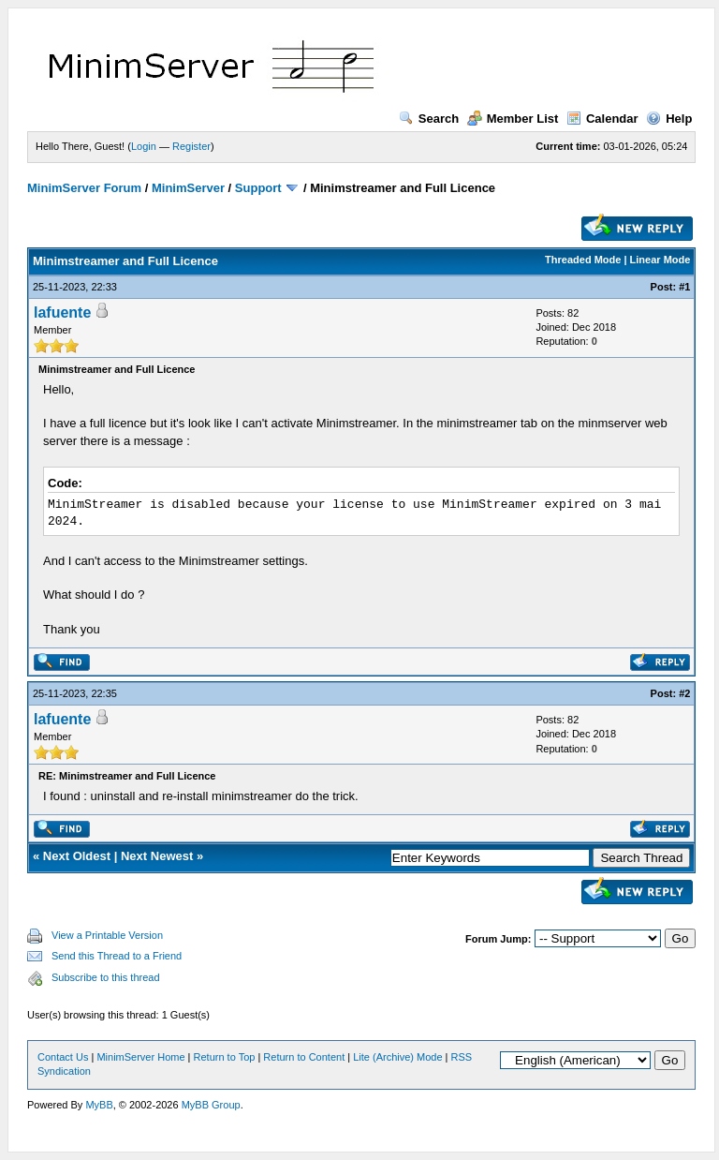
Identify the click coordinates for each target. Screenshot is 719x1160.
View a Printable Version (107, 935)
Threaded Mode (583, 259)
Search (429, 119)
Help (669, 119)
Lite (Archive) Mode (397, 1057)
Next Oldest (76, 856)
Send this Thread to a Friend (116, 955)
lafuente (62, 312)
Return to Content (304, 1057)
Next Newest (157, 856)
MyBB (98, 1104)
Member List (513, 119)
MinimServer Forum (84, 188)
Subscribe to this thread (105, 977)
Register (191, 146)
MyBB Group (211, 1104)
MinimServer (188, 188)
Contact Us (62, 1057)
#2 (684, 693)
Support (258, 188)
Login (143, 146)
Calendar (602, 119)
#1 (684, 286)
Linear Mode (660, 259)
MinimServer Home (140, 1057)
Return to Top (225, 1057)
